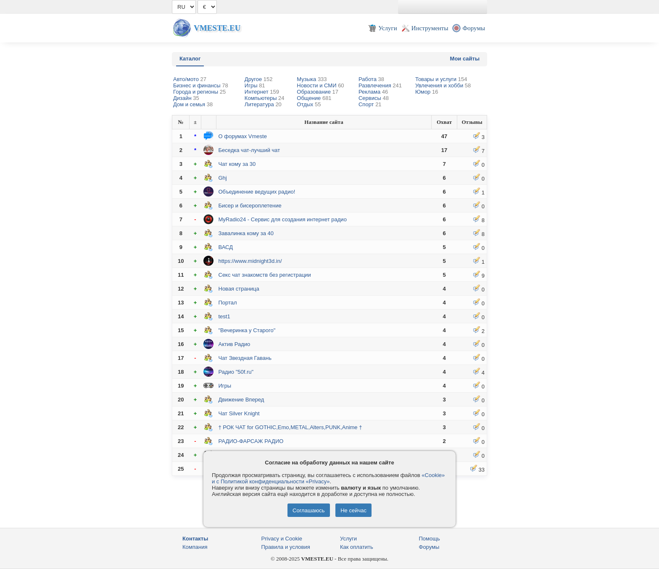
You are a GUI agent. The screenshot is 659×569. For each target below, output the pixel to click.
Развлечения (380, 85)
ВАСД (226, 247)
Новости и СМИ (320, 85)
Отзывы (471, 122)
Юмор (426, 92)
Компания (195, 547)
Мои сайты (465, 58)
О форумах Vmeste (243, 136)
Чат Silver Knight (239, 413)
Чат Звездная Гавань (245, 358)
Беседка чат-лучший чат (249, 150)
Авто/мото (189, 79)
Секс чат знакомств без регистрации (265, 275)
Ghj (223, 178)
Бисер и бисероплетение (250, 205)
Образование (317, 92)
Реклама (373, 92)
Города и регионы (199, 92)
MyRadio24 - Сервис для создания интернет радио (283, 219)
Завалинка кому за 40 (246, 233)
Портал (228, 302)
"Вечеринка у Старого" (247, 330)
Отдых (309, 104)
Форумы (429, 547)
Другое (259, 79)
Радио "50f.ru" (236, 372)
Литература (263, 104)
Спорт (370, 104)
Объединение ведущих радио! (257, 192)
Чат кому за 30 (237, 164)
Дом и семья (193, 104)
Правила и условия (285, 547)
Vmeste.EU (217, 28)
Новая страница (239, 289)
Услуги (348, 538)
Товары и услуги (441, 79)
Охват (444, 122)
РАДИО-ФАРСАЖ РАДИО (251, 441)
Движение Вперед (241, 399)
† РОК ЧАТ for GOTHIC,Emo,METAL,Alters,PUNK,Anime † (290, 427)
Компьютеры (265, 98)
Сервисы (373, 98)
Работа (371, 79)
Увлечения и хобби (443, 85)
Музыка (312, 79)
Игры (255, 85)
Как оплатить (356, 547)
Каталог (189, 58)
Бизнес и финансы (200, 85)
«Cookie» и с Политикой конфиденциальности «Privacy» (328, 478)
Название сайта (323, 122)
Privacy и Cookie (282, 538)
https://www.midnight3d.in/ (250, 261)
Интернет (262, 92)
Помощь (429, 538)
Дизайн (186, 98)
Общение (314, 98)
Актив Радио (234, 344)
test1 (224, 316)
